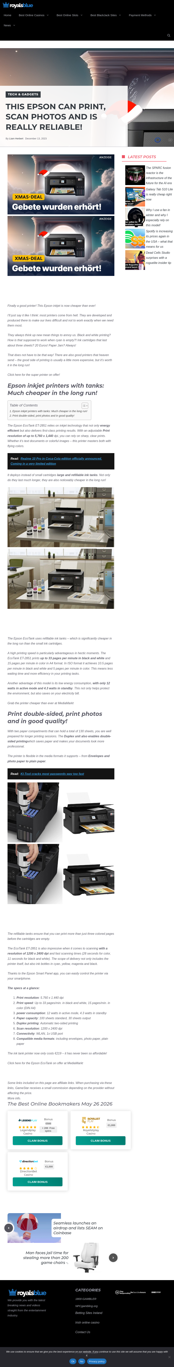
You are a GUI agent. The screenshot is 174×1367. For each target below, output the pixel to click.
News (11, 25)
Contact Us (82, 1332)
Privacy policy (97, 1361)
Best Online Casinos (36, 15)
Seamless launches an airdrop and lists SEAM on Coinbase (78, 1228)
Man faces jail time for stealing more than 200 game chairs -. (45, 1258)
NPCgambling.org (86, 1306)
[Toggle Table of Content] (83, 406)
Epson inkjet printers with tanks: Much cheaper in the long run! (49, 411)
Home (7, 15)
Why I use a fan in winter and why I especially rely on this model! (147, 217)
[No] (169, 1357)
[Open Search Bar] (169, 35)
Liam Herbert (16, 138)
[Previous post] (8, 1228)
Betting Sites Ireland (88, 1313)
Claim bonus (38, 1140)
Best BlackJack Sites (107, 15)
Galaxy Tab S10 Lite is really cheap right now (149, 197)
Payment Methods (144, 15)
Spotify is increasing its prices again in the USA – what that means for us (149, 238)
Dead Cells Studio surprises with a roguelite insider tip (148, 260)
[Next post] (113, 1257)
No (81, 1361)
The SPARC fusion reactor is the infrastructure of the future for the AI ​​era (148, 175)
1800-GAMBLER (85, 1298)
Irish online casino (87, 1322)
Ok (72, 1361)
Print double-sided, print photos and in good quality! (43, 415)
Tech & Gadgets (23, 94)
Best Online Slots (72, 15)
